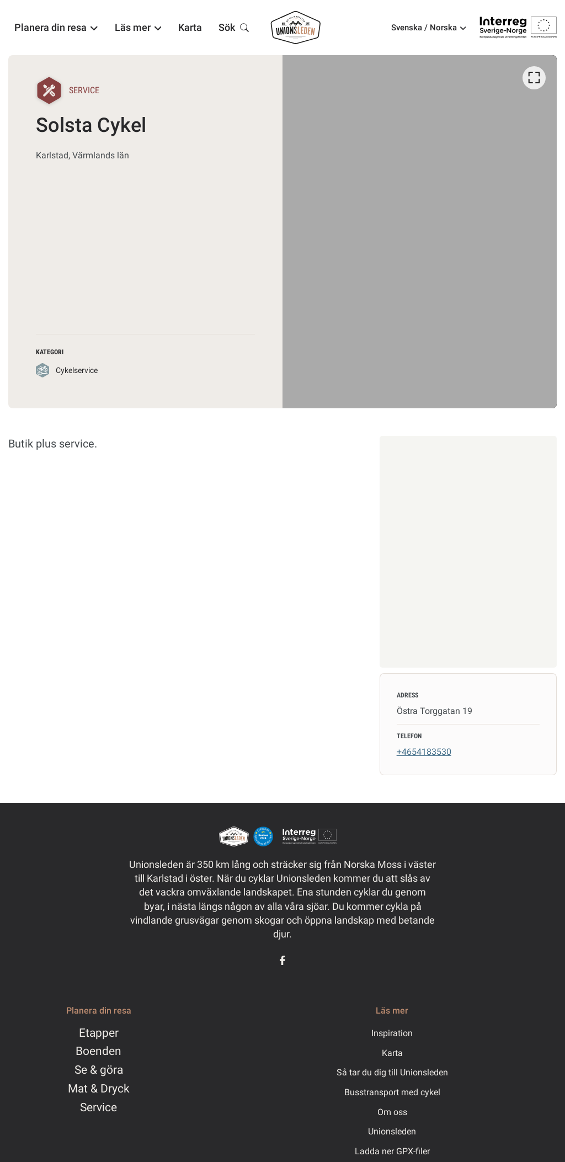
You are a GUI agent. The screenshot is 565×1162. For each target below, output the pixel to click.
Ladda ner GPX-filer (392, 1151)
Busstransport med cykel (392, 1092)
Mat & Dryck (99, 1088)
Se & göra (98, 1069)
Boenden (98, 1051)
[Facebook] (282, 960)
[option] (419, 231)
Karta (392, 1053)
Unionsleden (392, 1131)
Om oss (392, 1112)
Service (98, 1107)
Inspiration (392, 1033)
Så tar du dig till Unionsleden (392, 1072)
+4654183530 (424, 752)
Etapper (99, 1033)
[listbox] (419, 231)
